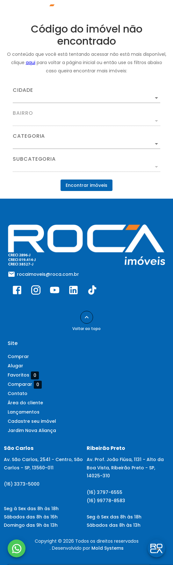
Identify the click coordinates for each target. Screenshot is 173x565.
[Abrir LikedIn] (73, 291)
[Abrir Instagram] (35, 291)
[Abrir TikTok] (92, 291)
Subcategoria (34, 159)
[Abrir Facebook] (17, 291)
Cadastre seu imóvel (32, 421)
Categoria (29, 136)
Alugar (15, 366)
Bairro (23, 113)
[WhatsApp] (16, 548)
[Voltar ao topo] (86, 317)
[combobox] (86, 95)
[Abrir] (156, 97)
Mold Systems (107, 548)
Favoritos (23, 375)
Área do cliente (25, 403)
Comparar (25, 384)
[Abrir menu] (154, 11)
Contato (17, 393)
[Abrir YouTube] (54, 291)
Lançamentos (24, 412)
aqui (30, 62)
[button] (86, 144)
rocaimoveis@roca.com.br (48, 274)
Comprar (18, 356)
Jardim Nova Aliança (32, 430)
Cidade (23, 90)
